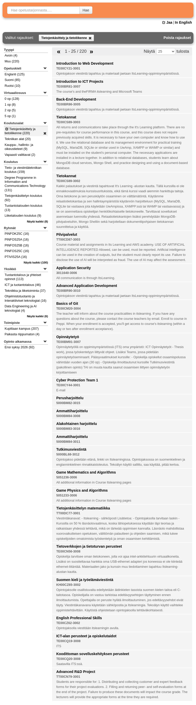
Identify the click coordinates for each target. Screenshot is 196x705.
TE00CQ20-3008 (68, 659)
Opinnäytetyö (67, 337)
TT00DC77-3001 (68, 513)
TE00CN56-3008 (68, 551)
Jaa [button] (167, 22)
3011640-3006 (66, 273)
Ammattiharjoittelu (72, 411)
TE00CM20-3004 (68, 308)
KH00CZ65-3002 (68, 585)
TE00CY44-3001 (68, 385)
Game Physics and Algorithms (82, 490)
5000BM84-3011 (68, 442)
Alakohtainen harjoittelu (76, 424)
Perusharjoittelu (69, 398)
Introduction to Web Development (84, 63)
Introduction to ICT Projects (79, 81)
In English (183, 22)
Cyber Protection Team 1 (77, 380)
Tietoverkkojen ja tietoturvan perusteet (89, 546)
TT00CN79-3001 (68, 677)
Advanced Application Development (86, 286)
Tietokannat (66, 117)
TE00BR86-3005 (68, 104)
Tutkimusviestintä (71, 449)
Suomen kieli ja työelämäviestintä (84, 580)
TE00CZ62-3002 (68, 623)
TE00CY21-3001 (68, 68)
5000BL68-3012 (67, 454)
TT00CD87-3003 (68, 239)
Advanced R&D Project (75, 672)
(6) (37, 316)
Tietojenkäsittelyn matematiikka (83, 508)
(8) (37, 221)
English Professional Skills (79, 618)
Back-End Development (76, 99)
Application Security (73, 268)
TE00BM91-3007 (68, 342)
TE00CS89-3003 (68, 122)
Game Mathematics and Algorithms (86, 472)
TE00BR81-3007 (68, 86)
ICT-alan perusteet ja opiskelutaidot (86, 636)
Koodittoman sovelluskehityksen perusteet (92, 654)
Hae (86, 10)
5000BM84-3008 (68, 416)
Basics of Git (67, 303)
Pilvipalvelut (66, 234)
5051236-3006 (66, 477)
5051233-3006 (66, 495)
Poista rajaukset (177, 38)
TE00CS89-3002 (68, 181)
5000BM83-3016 (68, 429)
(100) (36, 262)
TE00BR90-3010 (68, 291)
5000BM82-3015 (68, 403)
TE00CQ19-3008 (68, 641)
